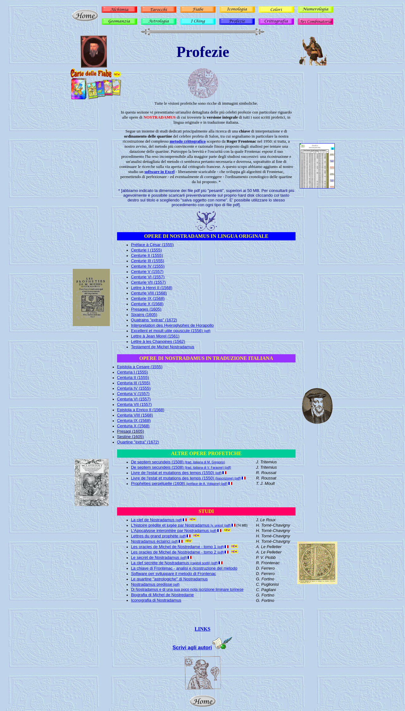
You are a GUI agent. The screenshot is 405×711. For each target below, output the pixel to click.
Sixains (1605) (144, 314)
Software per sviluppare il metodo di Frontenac (173, 573)
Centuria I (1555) (132, 372)
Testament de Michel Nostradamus (162, 346)
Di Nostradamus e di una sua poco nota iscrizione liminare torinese (187, 589)
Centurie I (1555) (146, 250)
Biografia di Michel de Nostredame (162, 594)
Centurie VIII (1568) (149, 293)
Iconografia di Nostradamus (156, 600)
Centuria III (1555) (133, 382)
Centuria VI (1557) (134, 399)
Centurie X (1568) (147, 303)
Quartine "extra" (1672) (138, 442)
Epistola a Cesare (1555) (140, 366)
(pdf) (175, 584)
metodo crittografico (188, 141)
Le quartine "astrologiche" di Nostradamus (169, 579)
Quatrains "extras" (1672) (154, 320)
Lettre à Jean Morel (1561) (155, 336)
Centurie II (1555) (147, 255)
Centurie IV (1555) (148, 266)
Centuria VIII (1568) (135, 415)
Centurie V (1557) (147, 271)
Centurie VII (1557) (148, 282)
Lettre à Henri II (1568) (151, 287)
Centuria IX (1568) (134, 420)
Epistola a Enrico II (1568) (141, 409)
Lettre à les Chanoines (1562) (158, 341)
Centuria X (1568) (133, 426)
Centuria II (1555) (133, 377)
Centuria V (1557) (133, 393)
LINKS (202, 629)
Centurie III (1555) (147, 260)
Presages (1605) (146, 309)
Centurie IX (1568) (148, 298)
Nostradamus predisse (151, 584)
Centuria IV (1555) (134, 388)
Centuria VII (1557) (134, 404)
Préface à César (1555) (152, 244)
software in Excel (160, 171)
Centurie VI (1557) (148, 277)
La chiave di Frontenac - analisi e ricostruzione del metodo (184, 568)
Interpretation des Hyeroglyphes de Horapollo (172, 325)
